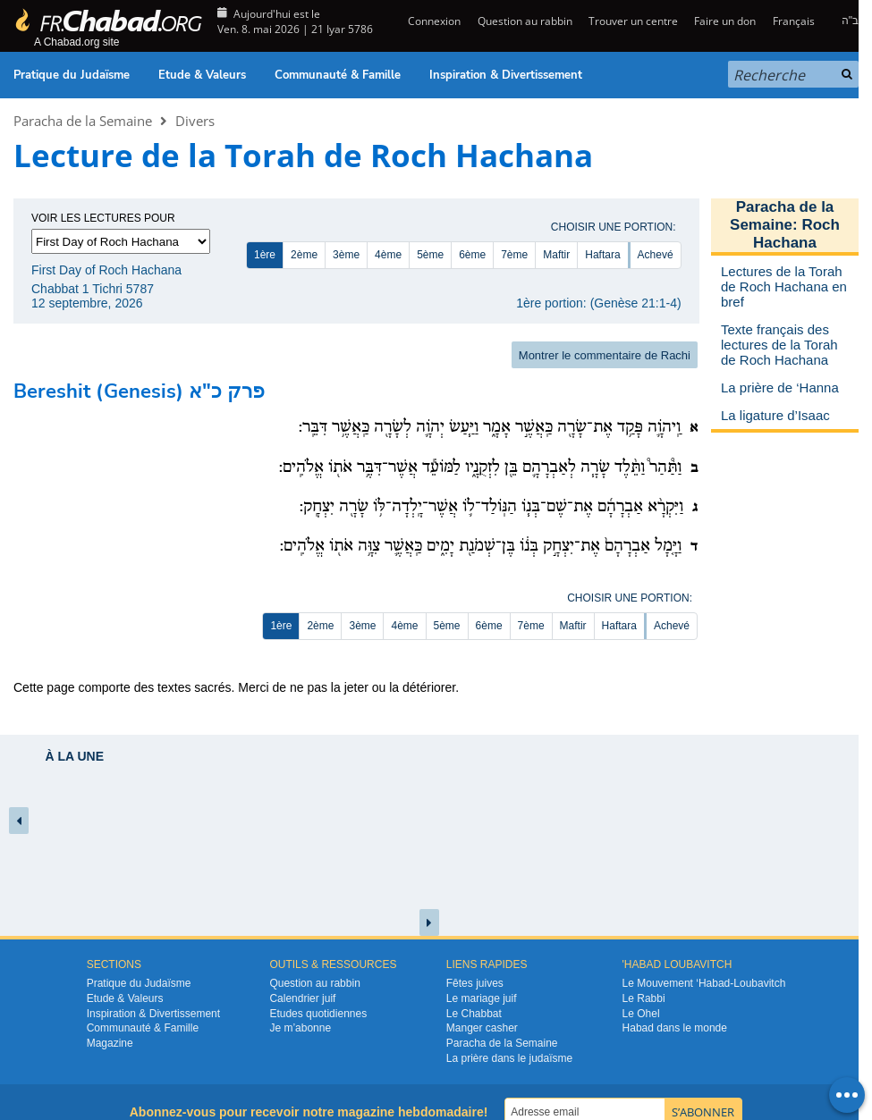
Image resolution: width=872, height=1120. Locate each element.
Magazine (110, 1043)
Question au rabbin (525, 21)
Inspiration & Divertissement (505, 75)
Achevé (655, 254)
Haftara (602, 254)
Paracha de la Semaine (82, 121)
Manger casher (482, 1028)
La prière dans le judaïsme (509, 1058)
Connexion (433, 21)
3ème (346, 254)
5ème (430, 254)
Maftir (556, 254)
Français (794, 21)
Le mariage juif (481, 998)
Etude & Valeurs (202, 75)
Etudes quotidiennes (318, 1013)
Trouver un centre (633, 21)
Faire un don (725, 21)
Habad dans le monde (674, 1028)
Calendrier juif (302, 998)
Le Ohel (641, 1013)
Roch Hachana (796, 233)
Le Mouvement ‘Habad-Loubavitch (704, 983)
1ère (264, 254)
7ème (514, 254)
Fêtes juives (475, 983)
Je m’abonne (300, 1028)
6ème (472, 254)
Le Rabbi (643, 998)
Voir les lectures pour (103, 218)
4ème (388, 254)
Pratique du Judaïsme (71, 75)
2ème (304, 254)
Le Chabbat (474, 1013)
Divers (195, 121)
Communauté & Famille (338, 75)
